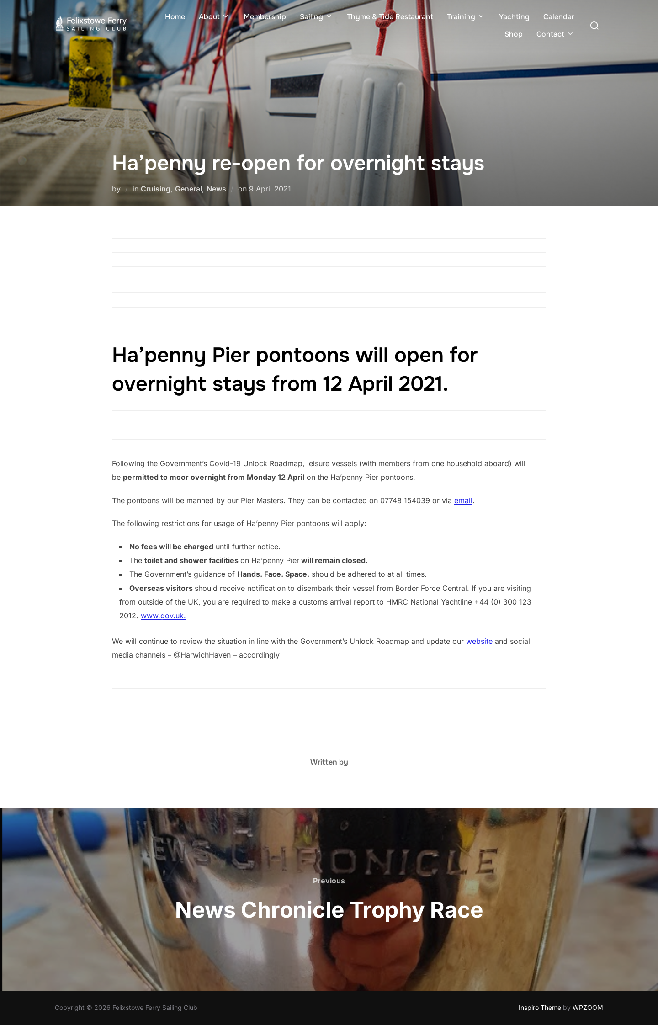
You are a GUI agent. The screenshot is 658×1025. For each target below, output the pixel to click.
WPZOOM (588, 1007)
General (188, 188)
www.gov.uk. (163, 615)
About (214, 16)
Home (175, 16)
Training (466, 16)
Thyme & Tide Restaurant (390, 16)
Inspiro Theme (540, 1007)
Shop (513, 34)
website (479, 641)
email (463, 500)
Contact (555, 34)
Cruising (155, 188)
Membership (265, 16)
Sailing (316, 16)
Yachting (514, 16)
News (216, 188)
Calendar (558, 16)
